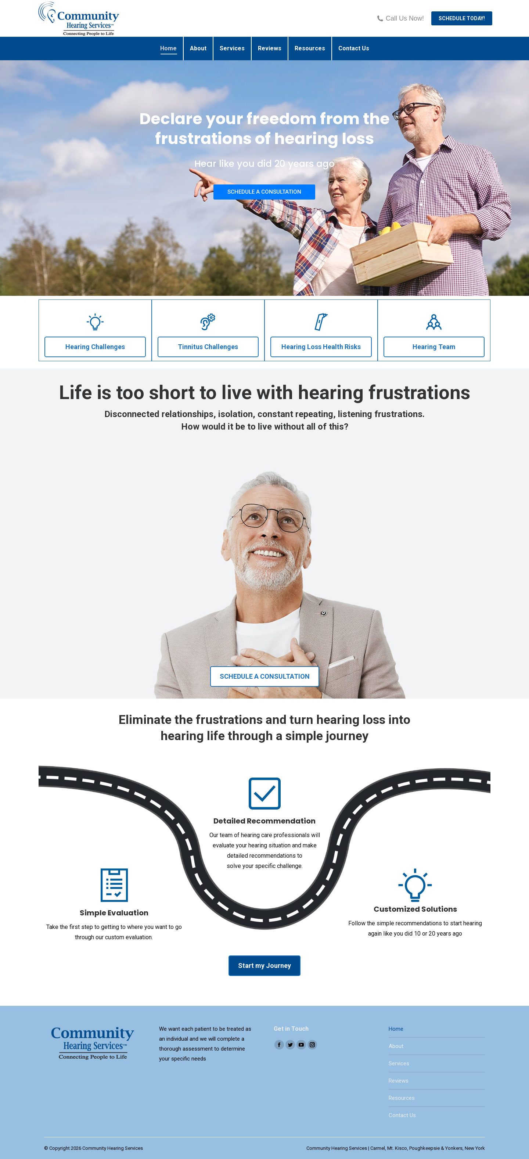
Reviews (399, 1080)
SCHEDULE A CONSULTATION (264, 192)
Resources (402, 1098)
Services (399, 1063)
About (396, 1046)
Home (396, 1029)
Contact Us (402, 1115)
